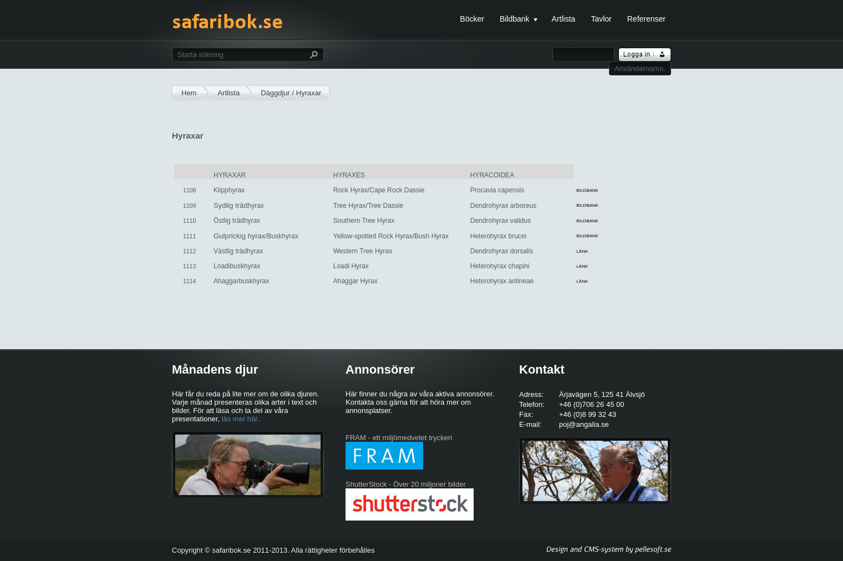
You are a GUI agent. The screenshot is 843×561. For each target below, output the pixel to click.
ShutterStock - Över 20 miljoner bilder (406, 484)
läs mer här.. (242, 419)
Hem (188, 93)
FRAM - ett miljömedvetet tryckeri (399, 438)
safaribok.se (227, 26)
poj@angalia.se (584, 424)
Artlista (228, 93)
